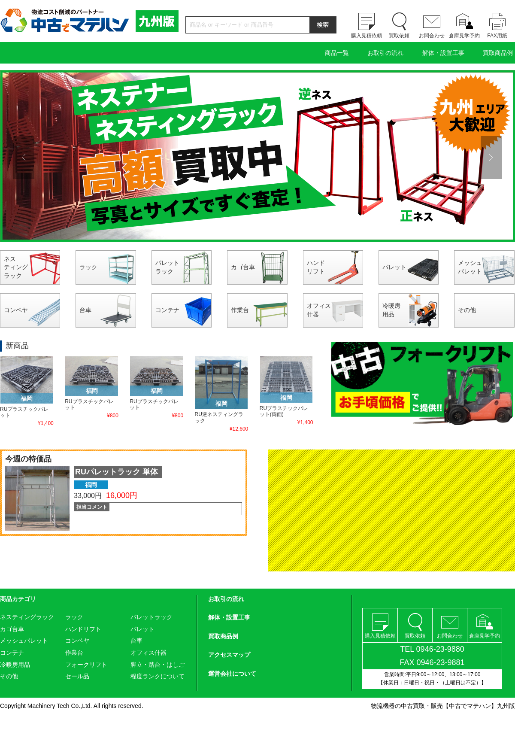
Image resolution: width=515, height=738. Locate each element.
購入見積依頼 (366, 36)
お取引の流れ (385, 52)
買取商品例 (498, 52)
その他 (467, 310)
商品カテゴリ (18, 598)
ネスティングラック (16, 267)
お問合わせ (432, 36)
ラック (88, 267)
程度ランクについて (157, 676)
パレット (394, 267)
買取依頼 (399, 36)
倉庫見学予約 (464, 36)
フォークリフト (86, 664)
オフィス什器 (319, 310)
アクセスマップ (229, 654)
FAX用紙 (497, 36)
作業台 (240, 310)
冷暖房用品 (391, 310)
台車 (85, 310)
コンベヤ (16, 310)
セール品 (77, 676)
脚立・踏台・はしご (157, 664)
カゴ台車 (243, 267)
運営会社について (232, 673)
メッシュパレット (470, 267)
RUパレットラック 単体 (116, 472)
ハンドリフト (316, 267)
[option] (257, 156)
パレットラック (167, 267)
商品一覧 (337, 52)
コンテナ (167, 310)
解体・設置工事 (443, 52)
